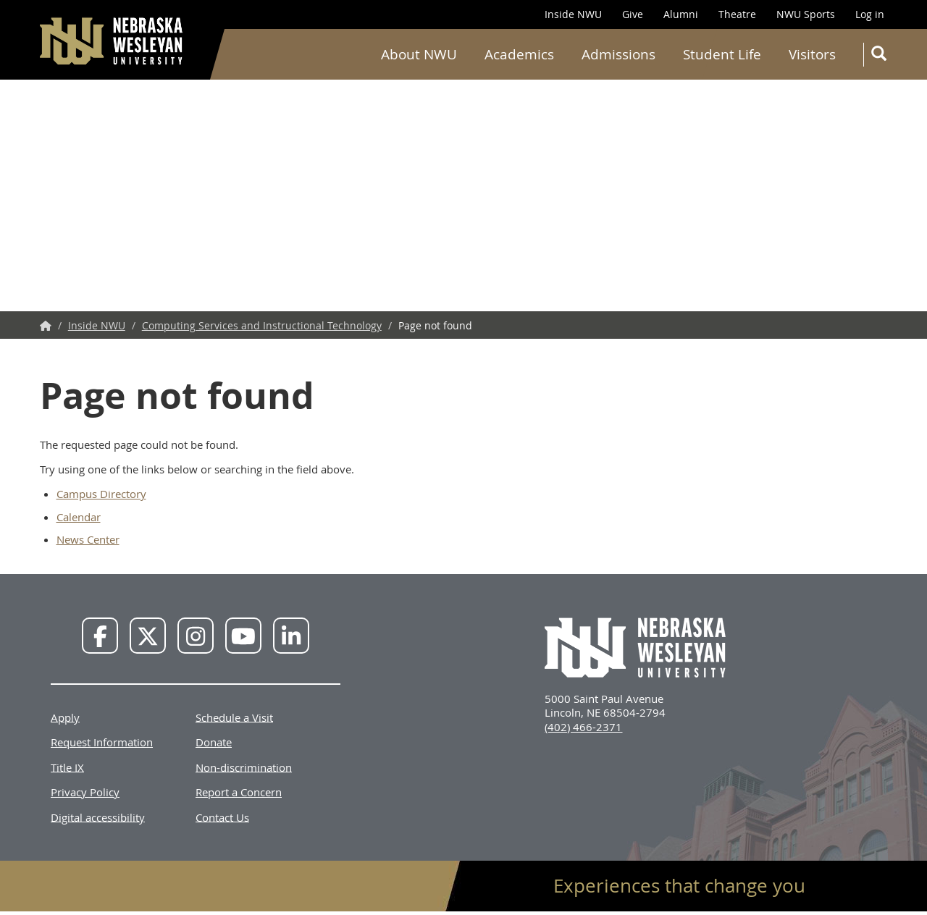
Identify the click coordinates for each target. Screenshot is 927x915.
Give (632, 14)
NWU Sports (805, 14)
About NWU (419, 54)
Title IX (67, 766)
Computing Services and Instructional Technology (262, 325)
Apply (65, 716)
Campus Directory (101, 493)
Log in (869, 14)
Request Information (102, 742)
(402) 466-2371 (583, 727)
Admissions (618, 54)
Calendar (78, 517)
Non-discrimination (244, 766)
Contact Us (222, 816)
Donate (214, 742)
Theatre (737, 14)
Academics (519, 54)
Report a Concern (239, 792)
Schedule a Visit (234, 716)
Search (881, 56)
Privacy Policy (85, 792)
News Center (87, 539)
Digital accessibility (98, 816)
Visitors (812, 54)
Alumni (680, 14)
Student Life (722, 54)
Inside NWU (573, 14)
